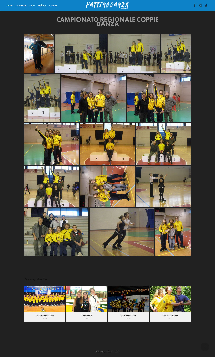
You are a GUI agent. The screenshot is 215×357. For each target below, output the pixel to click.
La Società (21, 5)
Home (9, 5)
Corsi (32, 5)
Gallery (42, 5)
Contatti (53, 5)
